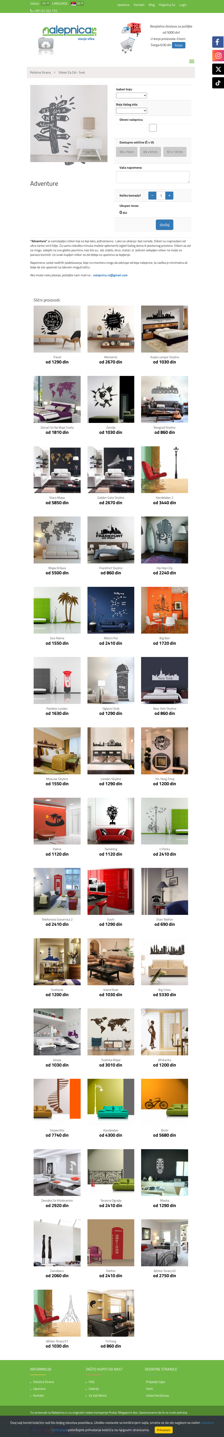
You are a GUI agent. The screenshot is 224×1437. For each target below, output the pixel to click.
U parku (164, 849)
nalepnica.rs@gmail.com (110, 275)
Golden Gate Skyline (110, 497)
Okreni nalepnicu (131, 119)
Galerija (94, 1388)
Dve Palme (57, 638)
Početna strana (43, 1381)
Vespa (57, 1059)
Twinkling (111, 849)
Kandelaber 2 (164, 497)
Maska (164, 1200)
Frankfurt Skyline (110, 567)
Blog (152, 4)
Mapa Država (57, 567)
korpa (178, 45)
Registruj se (167, 4)
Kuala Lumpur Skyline (164, 357)
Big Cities (164, 989)
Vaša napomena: (130, 167)
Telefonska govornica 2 (57, 919)
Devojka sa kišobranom (57, 1200)
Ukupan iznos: (129, 205)
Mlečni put (111, 638)
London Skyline (111, 778)
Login (183, 4)
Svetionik (57, 989)
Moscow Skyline (57, 778)
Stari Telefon (164, 919)
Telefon (111, 1270)
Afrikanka (164, 1059)
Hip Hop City (165, 567)
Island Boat (110, 989)
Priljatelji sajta (155, 1381)
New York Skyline (164, 708)
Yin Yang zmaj (164, 778)
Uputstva (123, 4)
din (44, 3)
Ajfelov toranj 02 (165, 1270)
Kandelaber (110, 1130)
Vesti (149, 1388)
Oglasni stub (110, 708)
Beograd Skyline (164, 427)
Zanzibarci (57, 1270)
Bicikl (164, 1130)
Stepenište (57, 1130)
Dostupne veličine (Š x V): (136, 142)
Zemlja (110, 427)
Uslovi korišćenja (157, 1395)
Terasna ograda (110, 1200)
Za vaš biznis (98, 1395)
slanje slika (86, 38)
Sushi (110, 919)
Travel (57, 357)
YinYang (110, 1341)
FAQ (91, 1381)
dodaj (164, 225)
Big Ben (164, 638)
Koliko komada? (130, 195)
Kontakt (139, 4)
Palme (57, 849)
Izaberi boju (124, 89)
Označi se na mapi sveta (57, 427)
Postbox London (57, 708)
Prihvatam (163, 1430)
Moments (110, 357)
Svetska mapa (110, 1059)
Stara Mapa (57, 497)
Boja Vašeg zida (126, 104)
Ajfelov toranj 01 (57, 1341)
